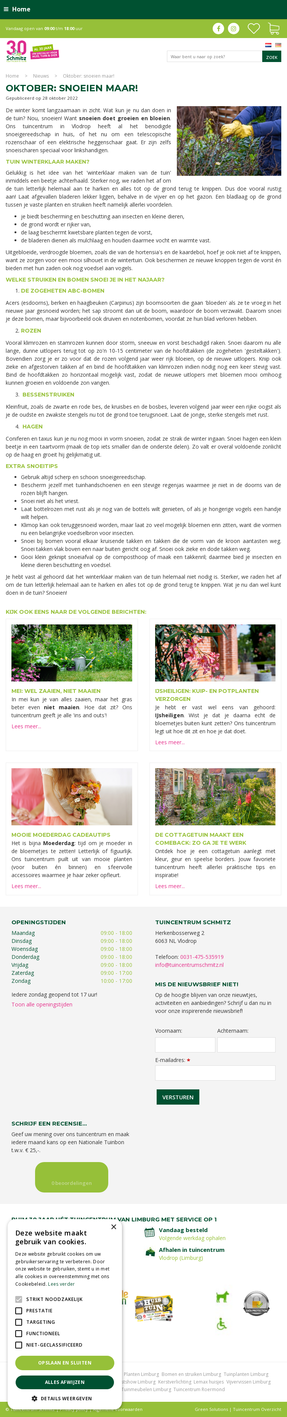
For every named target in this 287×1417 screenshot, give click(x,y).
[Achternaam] (246, 1044)
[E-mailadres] (215, 1073)
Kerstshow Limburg (135, 1382)
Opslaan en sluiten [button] (64, 1363)
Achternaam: (233, 1030)
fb (218, 28)
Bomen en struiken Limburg (191, 1374)
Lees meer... (26, 726)
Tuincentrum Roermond (199, 1389)
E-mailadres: (172, 1060)
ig (233, 28)
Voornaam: (168, 1030)
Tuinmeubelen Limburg (146, 1389)
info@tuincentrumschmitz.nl (189, 964)
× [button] (113, 1227)
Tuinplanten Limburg (246, 1374)
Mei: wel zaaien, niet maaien (56, 691)
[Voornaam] (185, 1044)
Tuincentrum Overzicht (257, 1409)
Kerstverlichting (174, 1382)
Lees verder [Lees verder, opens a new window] (61, 1284)
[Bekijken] (273, 28)
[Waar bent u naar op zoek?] (224, 56)
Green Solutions (211, 1409)
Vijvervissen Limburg (248, 1382)
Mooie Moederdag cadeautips (61, 834)
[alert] (65, 1314)
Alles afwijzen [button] (65, 1382)
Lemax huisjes (209, 1382)
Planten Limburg (141, 1374)
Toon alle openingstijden (41, 1004)
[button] (64, 1398)
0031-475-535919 (202, 956)
